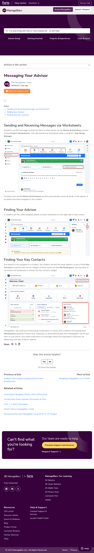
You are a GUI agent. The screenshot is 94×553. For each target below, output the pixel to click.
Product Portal (10, 527)
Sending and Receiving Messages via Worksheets (28, 109)
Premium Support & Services (38, 512)
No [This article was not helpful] (50, 361)
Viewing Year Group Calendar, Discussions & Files (25, 399)
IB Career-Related (53, 484)
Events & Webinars (12, 519)
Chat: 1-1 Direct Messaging (16, 404)
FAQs (6, 539)
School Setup (14, 38)
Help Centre (20, 3)
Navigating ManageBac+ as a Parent (74, 378)
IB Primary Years (52, 492)
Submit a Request (82, 9)
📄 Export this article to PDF (17, 91)
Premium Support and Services (59, 445)
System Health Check (39, 518)
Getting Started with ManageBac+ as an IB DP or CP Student (30, 414)
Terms (65, 550)
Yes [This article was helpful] (44, 361)
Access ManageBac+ (63, 9)
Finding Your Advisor (15, 112)
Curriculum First (51, 496)
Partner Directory (11, 535)
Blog (6, 523)
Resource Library (11, 515)
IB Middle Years (51, 488)
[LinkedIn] (19, 344)
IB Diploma (50, 480)
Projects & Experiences (60, 38)
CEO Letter (9, 511)
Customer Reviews (12, 531)
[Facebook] (12, 344)
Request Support (51, 451)
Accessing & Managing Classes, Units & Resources (25, 394)
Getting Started (34, 38)
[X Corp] (16, 344)
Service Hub (85, 3)
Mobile (48, 500)
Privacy (74, 550)
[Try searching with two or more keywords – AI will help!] (47, 30)
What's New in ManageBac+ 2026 (19, 409)
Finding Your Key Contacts (18, 115)
